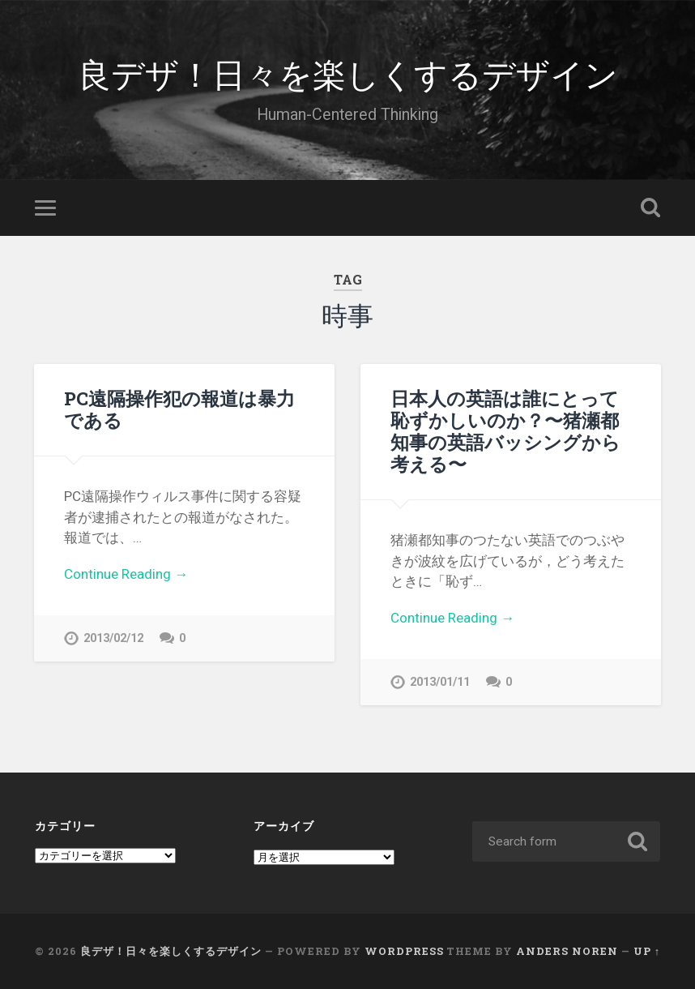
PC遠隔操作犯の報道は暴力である (179, 409)
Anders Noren (567, 950)
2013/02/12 (113, 638)
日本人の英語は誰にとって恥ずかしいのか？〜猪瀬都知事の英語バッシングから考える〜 (505, 431)
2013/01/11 (440, 682)
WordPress (404, 950)
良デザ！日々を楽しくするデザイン (348, 72)
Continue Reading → (126, 574)
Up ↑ (646, 950)
